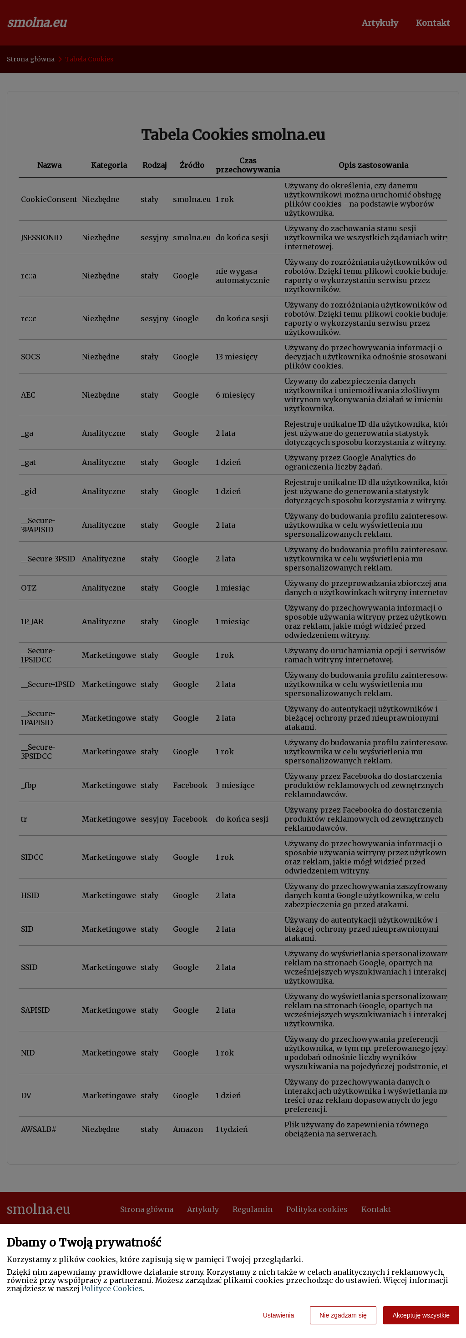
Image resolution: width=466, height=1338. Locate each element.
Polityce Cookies (112, 1288)
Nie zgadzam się (343, 1315)
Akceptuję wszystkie (421, 1315)
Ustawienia (278, 1315)
